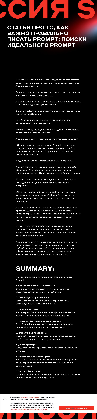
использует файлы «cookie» (30, 397)
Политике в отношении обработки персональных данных (29, 409)
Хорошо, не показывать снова (76, 408)
